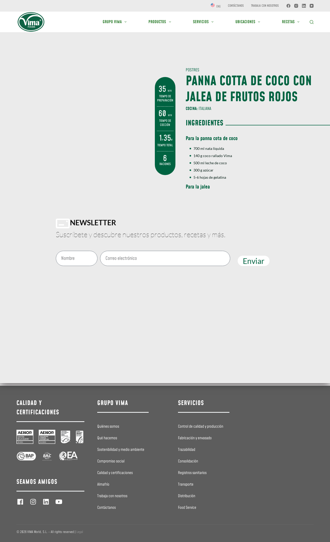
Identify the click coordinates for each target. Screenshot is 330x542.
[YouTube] (312, 6)
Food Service (187, 507)
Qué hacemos (107, 438)
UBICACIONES (248, 22)
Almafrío (103, 484)
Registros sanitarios (192, 473)
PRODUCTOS (160, 22)
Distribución (186, 496)
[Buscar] (312, 22)
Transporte (185, 484)
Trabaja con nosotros (265, 6)
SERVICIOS (204, 22)
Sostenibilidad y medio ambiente (120, 449)
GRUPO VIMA (116, 22)
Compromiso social (110, 461)
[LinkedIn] (304, 6)
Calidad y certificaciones (115, 473)
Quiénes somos (108, 426)
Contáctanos (236, 6)
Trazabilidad (186, 449)
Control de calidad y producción (200, 426)
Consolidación (188, 461)
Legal (79, 532)
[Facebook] (288, 6)
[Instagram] (296, 6)
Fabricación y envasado (195, 438)
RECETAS (291, 22)
